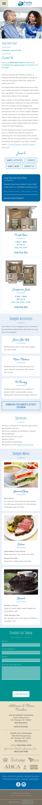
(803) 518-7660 (21, 752)
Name (5, 641)
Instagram (23, 784)
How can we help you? (12, 665)
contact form (19, 65)
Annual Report (34, 779)
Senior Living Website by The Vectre (21, 795)
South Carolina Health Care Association (33, 760)
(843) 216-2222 (14, 802)
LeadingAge (17, 760)
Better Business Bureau (24, 767)
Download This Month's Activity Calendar (21, 406)
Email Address (9, 649)
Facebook (18, 784)
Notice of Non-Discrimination (13, 776)
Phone (4, 657)
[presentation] (21, 685)
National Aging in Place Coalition (33, 767)
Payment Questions (11, 50)
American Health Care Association (12, 767)
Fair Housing (5, 760)
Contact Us (27, 802)
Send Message (21, 694)
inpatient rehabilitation (25, 445)
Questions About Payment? (14, 198)
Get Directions (21, 722)
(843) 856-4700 (16, 63)
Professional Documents (11, 779)
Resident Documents (32, 776)
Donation (24, 779)
